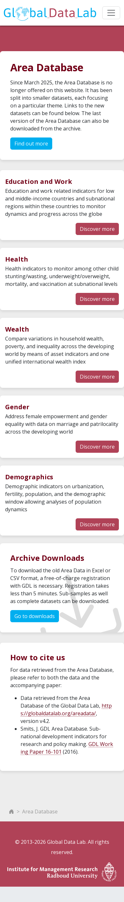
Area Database (40, 811)
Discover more (97, 228)
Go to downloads (34, 616)
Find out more (31, 143)
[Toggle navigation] (111, 12)
